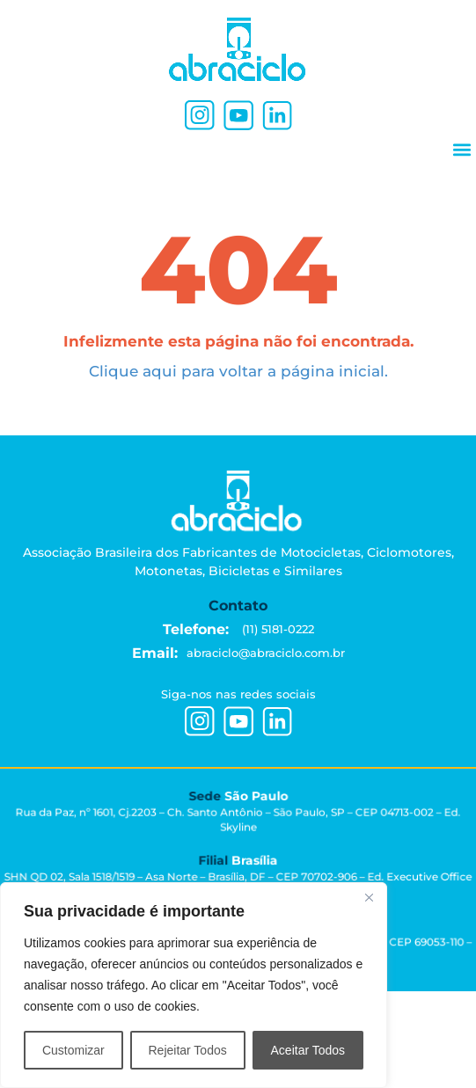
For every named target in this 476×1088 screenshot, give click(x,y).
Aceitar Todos (308, 1050)
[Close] (368, 897)
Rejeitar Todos (187, 1050)
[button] (461, 149)
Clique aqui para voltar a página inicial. (238, 371)
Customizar (73, 1050)
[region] (193, 985)
